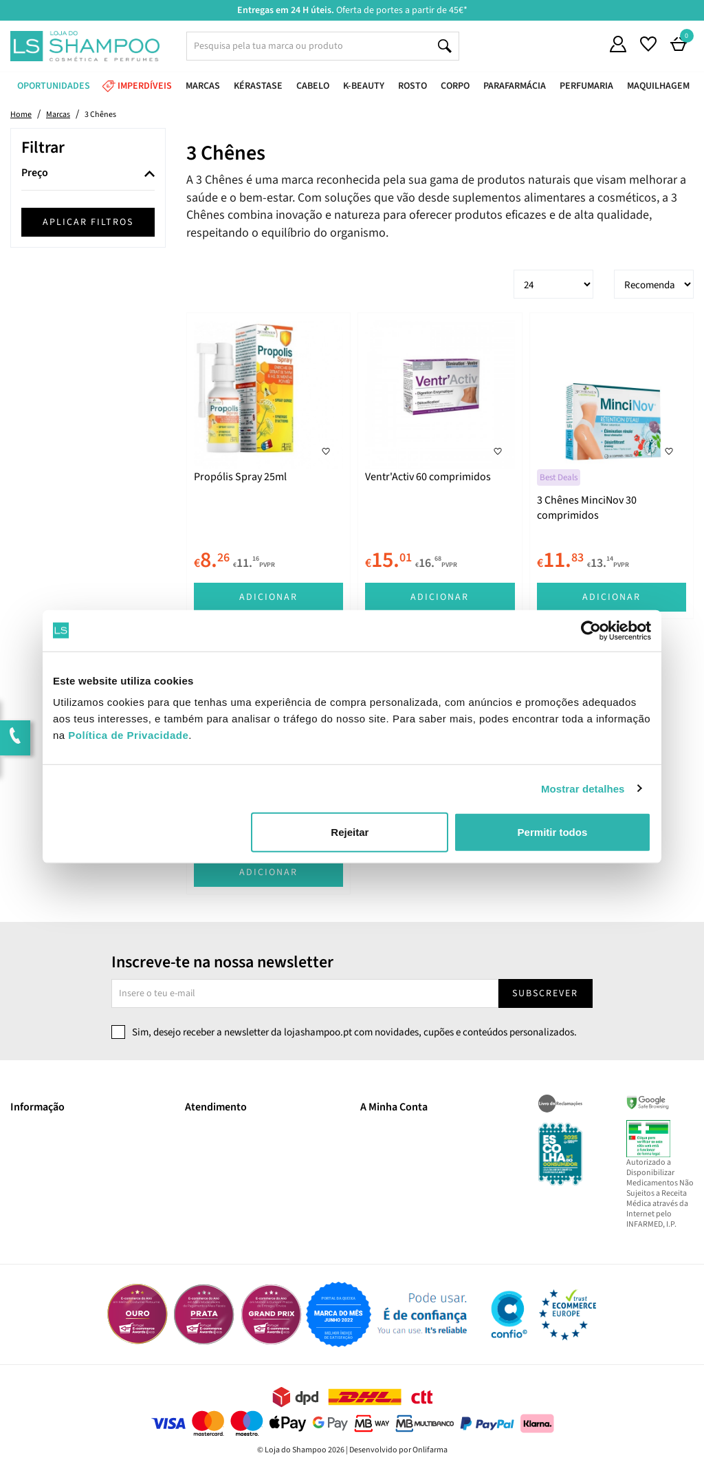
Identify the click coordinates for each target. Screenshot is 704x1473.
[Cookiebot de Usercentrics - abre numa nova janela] (591, 630)
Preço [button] (34, 173)
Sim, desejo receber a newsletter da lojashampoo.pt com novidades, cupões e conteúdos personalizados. (354, 1032)
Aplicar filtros (88, 222)
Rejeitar (349, 832)
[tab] (88, 174)
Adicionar (268, 597)
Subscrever (545, 993)
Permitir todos (553, 832)
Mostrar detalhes (583, 788)
